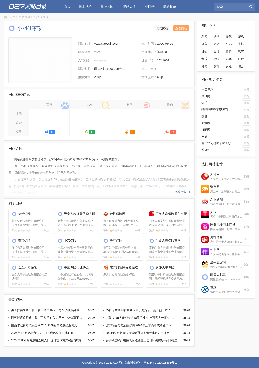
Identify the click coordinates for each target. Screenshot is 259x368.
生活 (216, 51)
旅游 (216, 43)
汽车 (241, 51)
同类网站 (162, 28)
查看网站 (181, 28)
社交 (204, 51)
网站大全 (86, 6)
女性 (229, 66)
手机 (241, 43)
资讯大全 (129, 6)
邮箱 (204, 66)
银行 (241, 59)
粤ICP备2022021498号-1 (160, 362)
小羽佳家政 (41, 17)
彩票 (229, 59)
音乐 (204, 59)
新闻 (204, 36)
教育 (216, 66)
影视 (229, 36)
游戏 (241, 36)
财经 (216, 59)
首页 (67, 6)
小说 (229, 43)
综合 (241, 66)
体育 (204, 43)
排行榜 (149, 6)
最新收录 (169, 6)
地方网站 (107, 6)
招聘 (229, 51)
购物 (216, 36)
